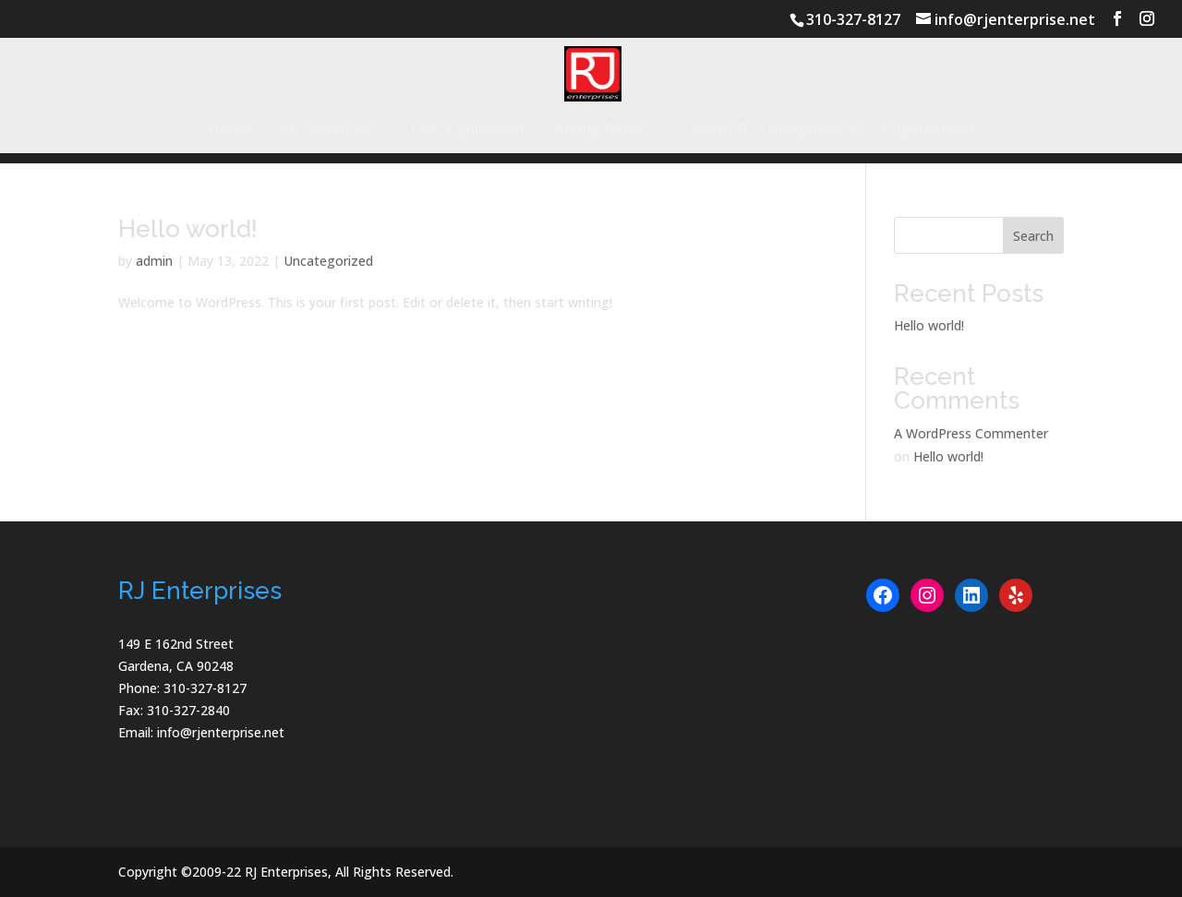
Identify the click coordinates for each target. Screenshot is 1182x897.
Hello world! (188, 229)
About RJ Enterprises (765, 131)
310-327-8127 (853, 19)
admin (154, 260)
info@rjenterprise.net (220, 732)
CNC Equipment (468, 131)
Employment (928, 131)
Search (1033, 236)
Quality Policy (598, 131)
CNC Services (321, 131)
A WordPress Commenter (971, 433)
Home (229, 131)
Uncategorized (328, 260)
